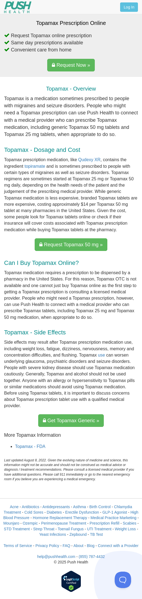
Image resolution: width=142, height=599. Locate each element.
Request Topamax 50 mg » (71, 244)
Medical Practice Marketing (113, 518)
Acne (14, 507)
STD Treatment (17, 529)
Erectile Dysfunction (82, 512)
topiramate (35, 166)
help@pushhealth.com (56, 556)
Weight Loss (125, 529)
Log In (129, 7)
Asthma (79, 507)
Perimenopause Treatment (63, 523)
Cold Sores (33, 512)
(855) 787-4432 (92, 556)
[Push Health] (17, 7)
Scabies (129, 523)
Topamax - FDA (30, 446)
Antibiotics (30, 507)
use (101, 355)
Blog (90, 545)
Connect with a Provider (118, 545)
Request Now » (71, 65)
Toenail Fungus (71, 529)
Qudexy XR (89, 159)
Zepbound (78, 534)
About (78, 545)
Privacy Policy (47, 545)
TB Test (96, 534)
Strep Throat (43, 529)
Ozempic (30, 523)
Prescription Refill (104, 523)
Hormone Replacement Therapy (60, 518)
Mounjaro (11, 523)
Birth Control (100, 507)
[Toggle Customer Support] (123, 580)
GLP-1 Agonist (114, 512)
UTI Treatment (99, 529)
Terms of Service (18, 545)
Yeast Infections (52, 534)
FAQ (66, 545)
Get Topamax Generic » (71, 420)
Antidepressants (56, 507)
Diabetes (54, 512)
